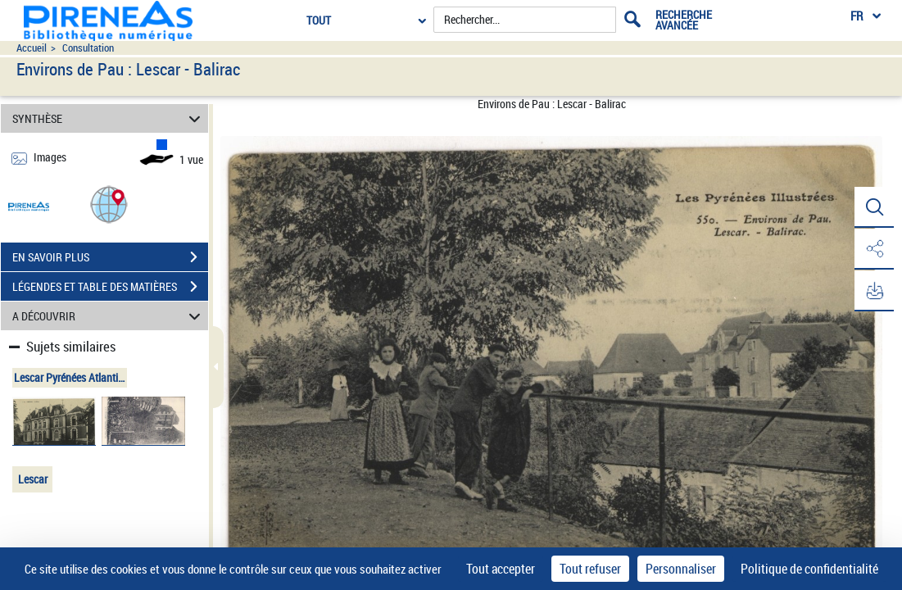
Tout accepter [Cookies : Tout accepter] (500, 569)
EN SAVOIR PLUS (110, 257)
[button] (108, 203)
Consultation (88, 48)
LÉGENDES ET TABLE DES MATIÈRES (110, 286)
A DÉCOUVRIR (109, 316)
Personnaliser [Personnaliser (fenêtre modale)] (681, 569)
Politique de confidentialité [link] (809, 569)
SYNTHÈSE (109, 118)
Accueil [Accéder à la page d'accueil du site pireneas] (31, 48)
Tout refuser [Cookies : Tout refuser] (590, 569)
